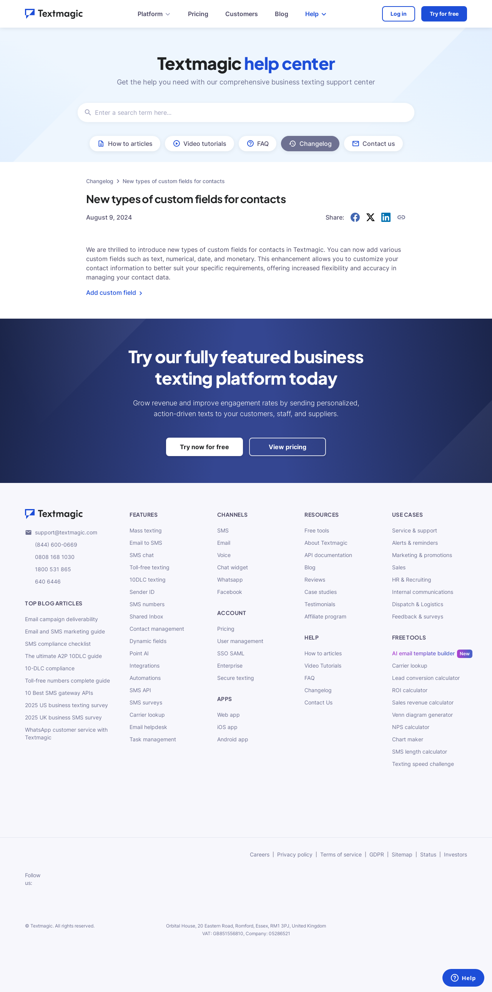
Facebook (229, 592)
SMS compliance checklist (58, 643)
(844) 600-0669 (51, 544)
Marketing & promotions (422, 555)
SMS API (140, 690)
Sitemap (402, 854)
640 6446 (43, 581)
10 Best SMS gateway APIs (59, 692)
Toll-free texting (150, 567)
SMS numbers (147, 604)
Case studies (320, 592)
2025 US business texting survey (66, 705)
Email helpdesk (148, 727)
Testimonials (319, 604)
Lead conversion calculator (426, 678)
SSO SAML (230, 653)
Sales (399, 567)
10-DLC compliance (50, 668)
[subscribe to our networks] (56, 879)
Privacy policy (294, 854)
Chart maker (407, 739)
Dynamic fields (148, 641)
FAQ (309, 678)
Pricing (198, 14)
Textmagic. (42, 926)
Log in (399, 13)
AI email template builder (423, 653)
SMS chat (142, 555)
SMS (223, 530)
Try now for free (204, 447)
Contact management (157, 628)
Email (223, 542)
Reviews (314, 579)
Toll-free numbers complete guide (67, 680)
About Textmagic (325, 542)
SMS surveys (146, 702)
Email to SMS (146, 542)
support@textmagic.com (61, 532)
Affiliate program (325, 616)
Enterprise (230, 665)
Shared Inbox (146, 616)
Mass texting (146, 530)
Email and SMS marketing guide (65, 631)
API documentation (328, 555)
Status (428, 854)
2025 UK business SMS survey (63, 717)
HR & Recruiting (411, 579)
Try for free (444, 13)
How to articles (323, 653)
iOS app (227, 727)
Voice (224, 555)
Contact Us (318, 702)
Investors (455, 854)
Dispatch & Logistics (417, 604)
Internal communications (422, 592)
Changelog (99, 181)
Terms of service (341, 854)
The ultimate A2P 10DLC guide (63, 656)
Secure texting (235, 678)
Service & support (414, 530)
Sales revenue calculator (423, 702)
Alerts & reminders (415, 542)
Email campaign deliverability (61, 619)
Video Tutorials (322, 665)
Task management (153, 739)
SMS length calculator (419, 751)
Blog (281, 14)
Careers (259, 854)
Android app (232, 739)
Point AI (139, 653)
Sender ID (142, 592)
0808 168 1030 (50, 557)
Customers (241, 14)
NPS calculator (410, 727)
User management (240, 641)
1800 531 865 (48, 569)
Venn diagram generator (422, 714)
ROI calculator (409, 690)
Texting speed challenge (423, 764)
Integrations (145, 665)
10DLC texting (148, 579)
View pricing (287, 447)
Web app (228, 714)
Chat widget (232, 567)
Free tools (316, 530)
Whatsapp (230, 579)
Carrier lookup (147, 714)
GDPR (376, 854)
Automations (145, 678)
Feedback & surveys (417, 616)
